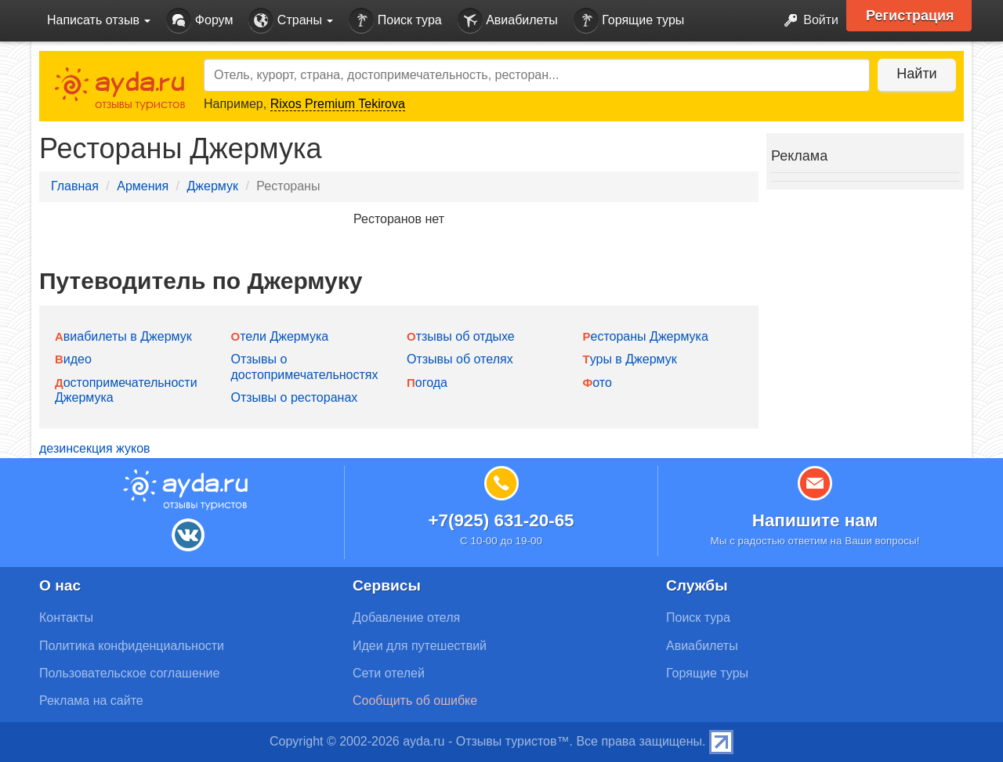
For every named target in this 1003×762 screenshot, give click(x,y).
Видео (73, 359)
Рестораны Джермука (645, 336)
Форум (199, 21)
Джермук (213, 186)
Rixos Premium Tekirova (337, 103)
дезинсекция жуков (94, 448)
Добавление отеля (406, 617)
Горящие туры (629, 21)
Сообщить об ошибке (415, 700)
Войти (806, 21)
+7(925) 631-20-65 (501, 520)
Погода (427, 382)
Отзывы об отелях (460, 359)
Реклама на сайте (91, 700)
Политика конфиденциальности (131, 645)
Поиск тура (395, 21)
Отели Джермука (280, 336)
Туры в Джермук (630, 359)
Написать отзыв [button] (98, 20)
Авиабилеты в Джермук (123, 336)
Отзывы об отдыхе (461, 336)
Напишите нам (815, 520)
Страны (290, 21)
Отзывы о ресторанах (294, 397)
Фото (597, 382)
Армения (142, 186)
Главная (75, 186)
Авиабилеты (508, 21)
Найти (916, 73)
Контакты (66, 617)
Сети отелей (389, 673)
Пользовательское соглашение (129, 673)
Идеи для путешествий (420, 645)
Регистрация (910, 15)
